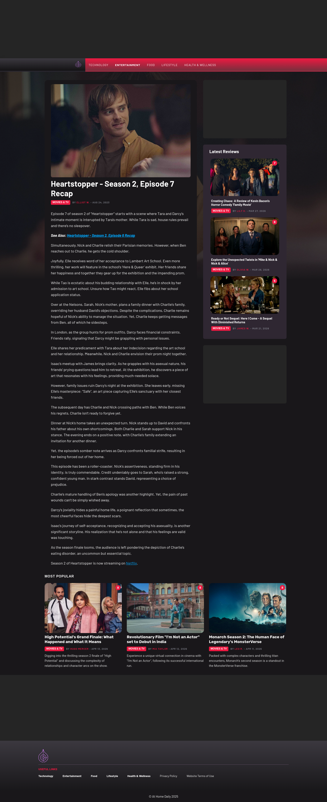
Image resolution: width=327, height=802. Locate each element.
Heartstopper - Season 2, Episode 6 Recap (101, 235)
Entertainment (127, 65)
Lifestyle (170, 65)
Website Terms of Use (200, 776)
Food (151, 65)
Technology (98, 65)
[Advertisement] (163, 29)
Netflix (131, 563)
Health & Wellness (200, 65)
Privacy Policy (168, 776)
